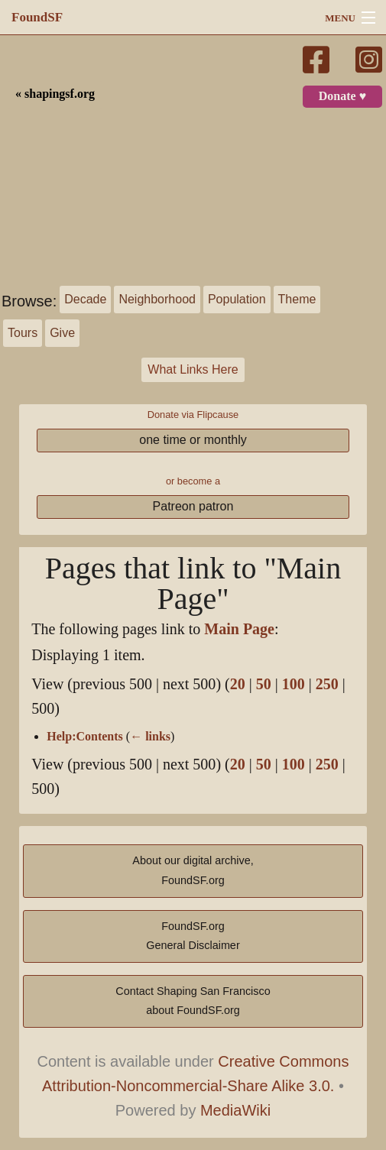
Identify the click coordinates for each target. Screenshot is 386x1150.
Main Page (239, 629)
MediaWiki (235, 1110)
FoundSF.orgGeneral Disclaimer (192, 936)
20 (237, 684)
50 (263, 684)
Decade (85, 299)
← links (150, 736)
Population (237, 299)
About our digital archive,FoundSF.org (192, 870)
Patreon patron (193, 506)
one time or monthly (193, 439)
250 (327, 684)
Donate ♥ (342, 96)
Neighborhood (157, 299)
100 (293, 684)
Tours (22, 332)
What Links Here (193, 369)
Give (62, 332)
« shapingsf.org (55, 94)
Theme (297, 299)
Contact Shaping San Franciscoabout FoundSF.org (192, 1001)
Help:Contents (85, 736)
